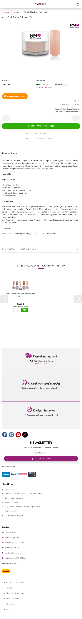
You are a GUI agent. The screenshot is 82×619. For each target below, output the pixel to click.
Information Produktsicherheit (19, 249)
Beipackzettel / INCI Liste (15, 558)
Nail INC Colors (11, 598)
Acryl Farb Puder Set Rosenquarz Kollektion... (20, 295)
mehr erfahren (41, 363)
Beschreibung (9, 153)
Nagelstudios (10, 532)
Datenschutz (10, 511)
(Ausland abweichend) (44, 87)
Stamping (9, 604)
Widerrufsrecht (11, 502)
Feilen (7, 609)
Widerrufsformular (13, 553)
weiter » (6, 12)
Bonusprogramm (12, 537)
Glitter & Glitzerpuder (14, 593)
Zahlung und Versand (14, 498)
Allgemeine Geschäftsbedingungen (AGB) (22, 506)
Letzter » (16, 12)
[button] (6, 118)
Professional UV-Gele (14, 582)
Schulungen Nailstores (14, 542)
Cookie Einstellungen (14, 515)
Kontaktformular (12, 548)
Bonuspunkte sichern (15, 96)
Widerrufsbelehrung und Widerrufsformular (24, 493)
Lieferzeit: (6, 84)
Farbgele (9, 588)
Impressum (9, 489)
